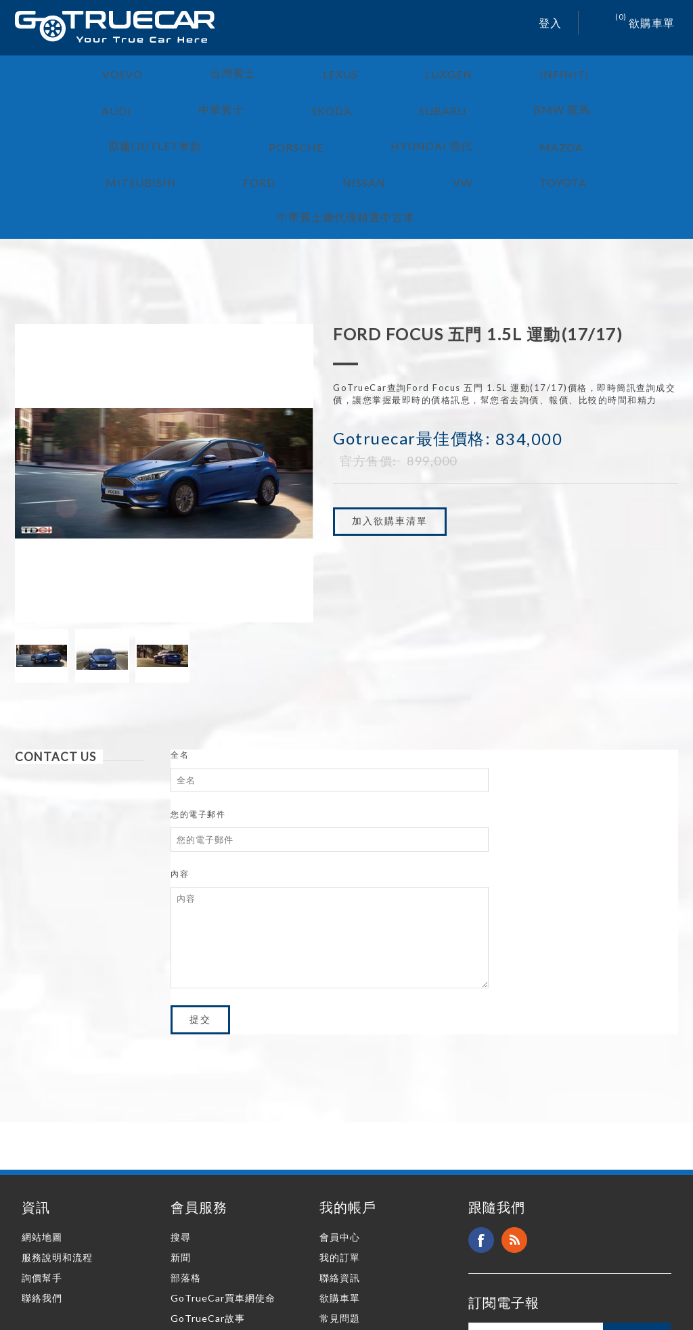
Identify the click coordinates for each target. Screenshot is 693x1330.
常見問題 (339, 1218)
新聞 (181, 1158)
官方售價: (368, 361)
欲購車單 (339, 1198)
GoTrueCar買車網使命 (223, 1198)
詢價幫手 (42, 1178)
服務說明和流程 (57, 1158)
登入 (550, 22)
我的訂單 (339, 1158)
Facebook (481, 1140)
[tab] (79, 657)
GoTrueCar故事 (208, 1218)
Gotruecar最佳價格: (412, 338)
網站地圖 (42, 1137)
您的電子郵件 (198, 715)
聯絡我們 (42, 1198)
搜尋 (181, 1137)
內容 (180, 774)
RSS (514, 1140)
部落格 (186, 1178)
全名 (180, 655)
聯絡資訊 (339, 1178)
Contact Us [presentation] (55, 657)
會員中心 (339, 1137)
